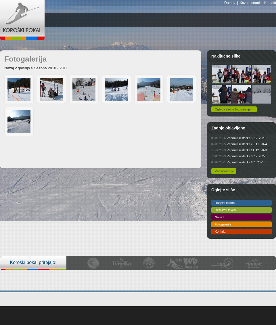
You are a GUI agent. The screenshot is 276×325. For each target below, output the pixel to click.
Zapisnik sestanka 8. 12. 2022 (246, 156)
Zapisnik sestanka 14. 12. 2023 (247, 150)
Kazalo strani (250, 3)
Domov (229, 3)
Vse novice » (224, 171)
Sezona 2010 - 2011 (51, 68)
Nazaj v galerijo (17, 68)
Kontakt (270, 3)
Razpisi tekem (225, 202)
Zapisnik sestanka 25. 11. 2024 (247, 144)
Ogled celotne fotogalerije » (234, 109)
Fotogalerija (223, 224)
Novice (220, 217)
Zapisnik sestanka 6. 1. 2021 (245, 162)
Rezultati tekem (226, 210)
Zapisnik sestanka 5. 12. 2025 (246, 138)
